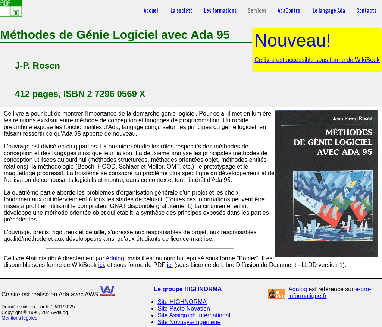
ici (101, 265)
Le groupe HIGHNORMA (188, 289)
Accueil (151, 10)
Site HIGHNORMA (182, 302)
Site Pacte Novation (183, 308)
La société (181, 10)
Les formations (220, 10)
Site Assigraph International (193, 315)
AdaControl (289, 10)
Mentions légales (19, 318)
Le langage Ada (329, 10)
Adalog (115, 258)
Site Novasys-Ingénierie (188, 322)
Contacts (366, 10)
